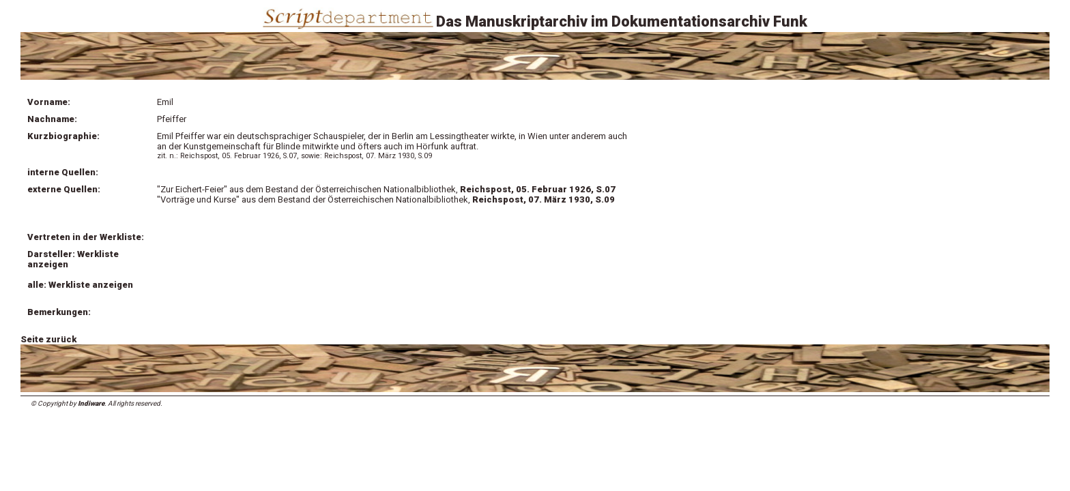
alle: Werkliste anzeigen (80, 285)
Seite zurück (48, 339)
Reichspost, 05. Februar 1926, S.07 (538, 189)
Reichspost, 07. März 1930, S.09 (543, 199)
